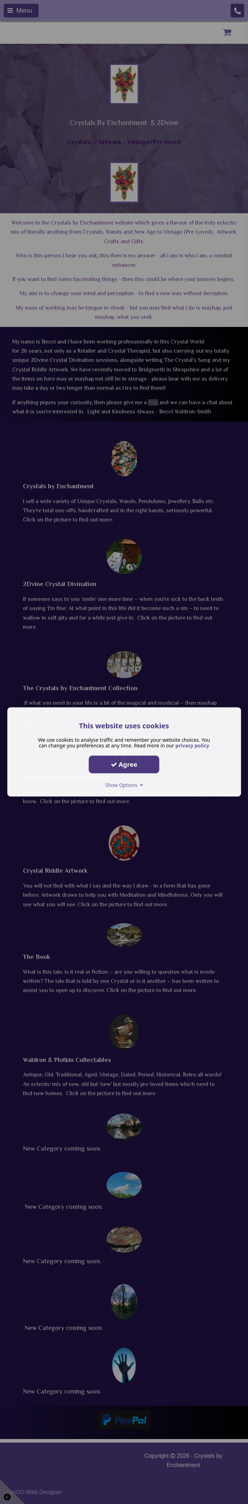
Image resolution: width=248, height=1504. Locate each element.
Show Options (124, 785)
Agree (124, 764)
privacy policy (192, 745)
